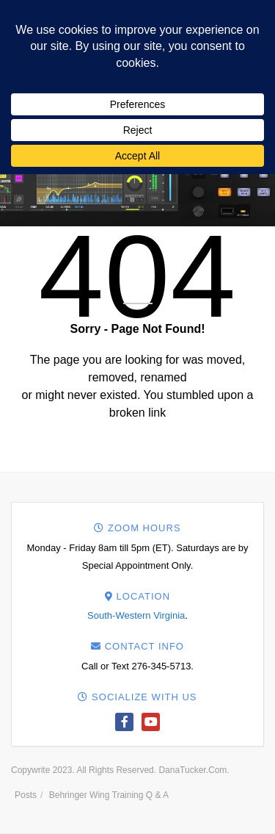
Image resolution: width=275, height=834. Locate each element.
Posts (26, 795)
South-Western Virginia (136, 615)
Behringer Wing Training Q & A (109, 795)
